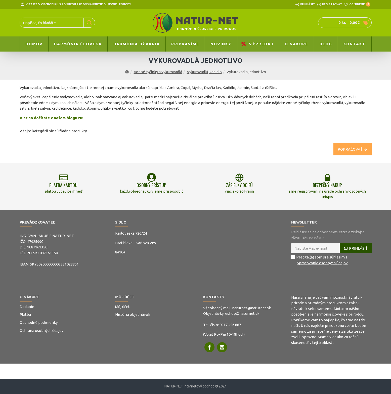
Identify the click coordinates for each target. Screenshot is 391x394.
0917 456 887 (230, 325)
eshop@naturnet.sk (242, 313)
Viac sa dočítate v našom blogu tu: (51, 118)
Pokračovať (350, 149)
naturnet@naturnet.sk (251, 308)
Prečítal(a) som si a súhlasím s (320, 260)
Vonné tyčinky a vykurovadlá (158, 72)
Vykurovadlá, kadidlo (204, 72)
